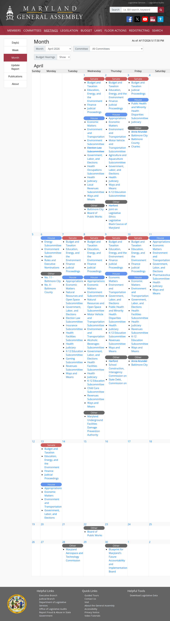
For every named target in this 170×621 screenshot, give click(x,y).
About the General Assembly (99, 605)
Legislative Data (149, 595)
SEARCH (157, 30)
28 (63, 542)
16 (106, 441)
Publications (15, 76)
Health (91, 177)
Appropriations (117, 118)
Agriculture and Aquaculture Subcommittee (117, 158)
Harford (113, 205)
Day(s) (15, 42)
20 (42, 524)
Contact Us (90, 598)
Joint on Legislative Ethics (115, 213)
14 (63, 441)
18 (150, 441)
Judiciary (92, 181)
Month (15, 57)
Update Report (15, 67)
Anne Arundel (139, 131)
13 (42, 441)
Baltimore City (95, 209)
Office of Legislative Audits (53, 608)
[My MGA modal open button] (152, 19)
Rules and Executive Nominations (51, 263)
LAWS (98, 30)
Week (15, 50)
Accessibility (91, 608)
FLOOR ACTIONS (116, 30)
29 (85, 542)
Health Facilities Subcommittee (74, 336)
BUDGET (86, 30)
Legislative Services (136, 2)
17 (129, 441)
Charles (135, 146)
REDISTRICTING (139, 30)
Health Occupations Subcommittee (95, 170)
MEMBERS (14, 30)
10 (129, 234)
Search (116, 9)
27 (42, 542)
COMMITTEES (32, 30)
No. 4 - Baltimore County (50, 288)
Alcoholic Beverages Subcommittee (95, 343)
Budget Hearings (45, 57)
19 (33, 524)
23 (106, 524)
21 (63, 524)
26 (33, 542)
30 (106, 542)
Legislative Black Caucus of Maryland (118, 224)
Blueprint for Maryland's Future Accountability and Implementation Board (118, 560)
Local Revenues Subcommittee (95, 188)
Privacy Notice (92, 612)
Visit (87, 602)
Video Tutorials (92, 615)
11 (150, 234)
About (15, 84)
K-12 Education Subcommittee (139, 340)
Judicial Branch (47, 598)
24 (129, 524)
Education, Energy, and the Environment (118, 93)
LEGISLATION (69, 30)
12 (33, 441)
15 (85, 441)
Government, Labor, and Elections (94, 158)
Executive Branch (48, 595)
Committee (81, 48)
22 (85, 524)
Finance (91, 104)
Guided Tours (92, 595)
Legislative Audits (156, 2)
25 (150, 524)
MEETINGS (51, 30)
